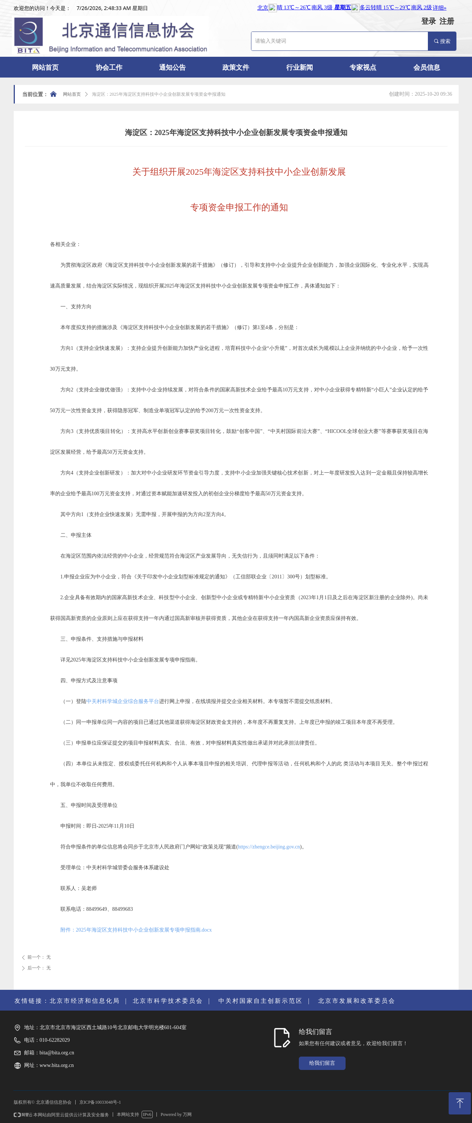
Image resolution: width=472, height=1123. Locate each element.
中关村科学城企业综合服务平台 (122, 701)
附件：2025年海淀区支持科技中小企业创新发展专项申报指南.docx (136, 930)
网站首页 (72, 94)
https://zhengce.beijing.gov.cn (269, 847)
